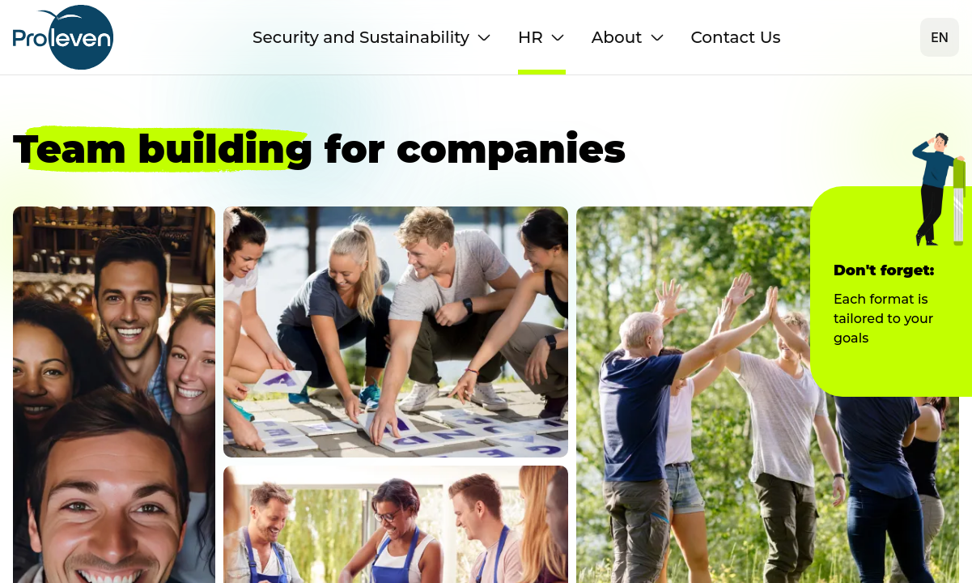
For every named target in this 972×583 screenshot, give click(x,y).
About (628, 37)
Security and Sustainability (372, 37)
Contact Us (736, 37)
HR (542, 37)
